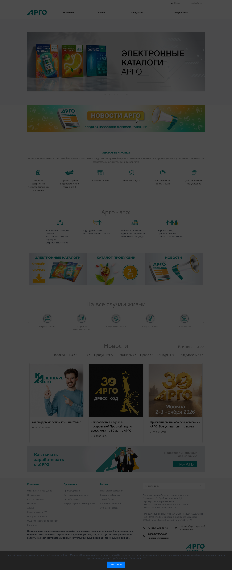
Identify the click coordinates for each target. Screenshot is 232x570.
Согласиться (116, 564)
